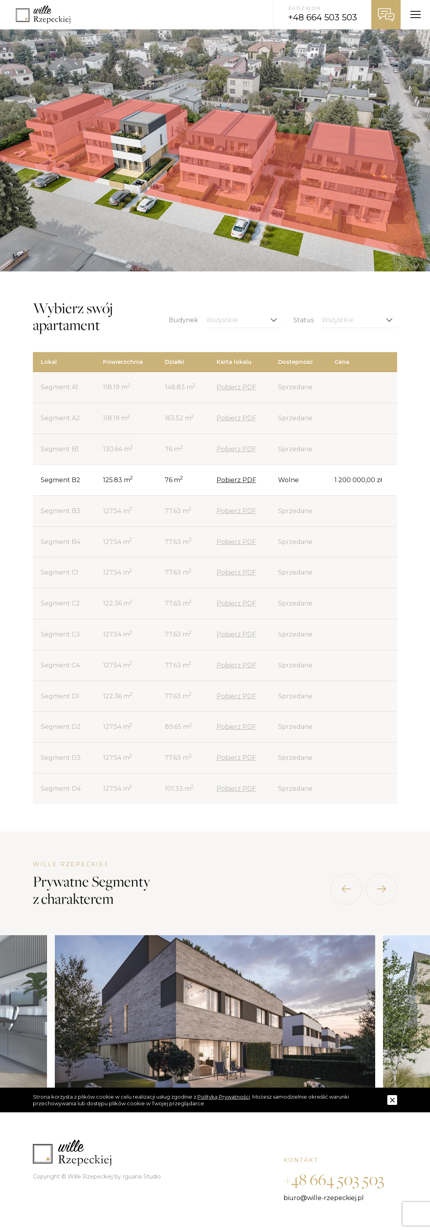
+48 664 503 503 (334, 1179)
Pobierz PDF (236, 387)
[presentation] (346, 896)
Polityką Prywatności (223, 1097)
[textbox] (244, 327)
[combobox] (244, 327)
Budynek (183, 327)
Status (303, 327)
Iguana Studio (142, 1176)
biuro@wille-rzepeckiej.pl (324, 1198)
